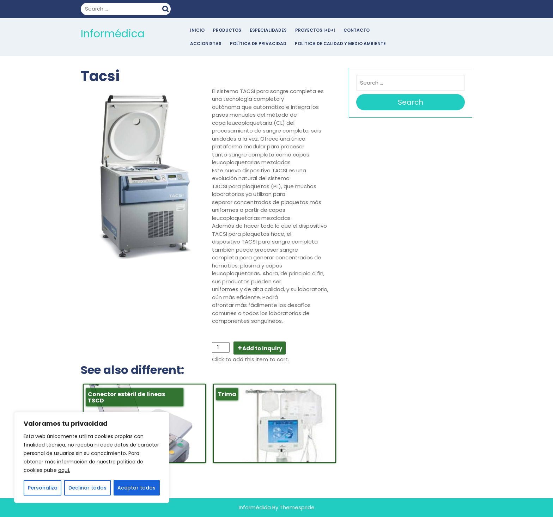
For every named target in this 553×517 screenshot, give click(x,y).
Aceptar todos (136, 487)
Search (166, 8)
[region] (91, 457)
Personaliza (42, 487)
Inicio (197, 30)
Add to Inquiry (262, 348)
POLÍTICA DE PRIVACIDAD (258, 44)
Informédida (255, 507)
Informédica (113, 33)
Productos (227, 30)
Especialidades (268, 30)
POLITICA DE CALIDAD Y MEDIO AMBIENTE (340, 44)
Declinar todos (87, 487)
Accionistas (205, 44)
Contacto (357, 30)
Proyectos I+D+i (315, 30)
